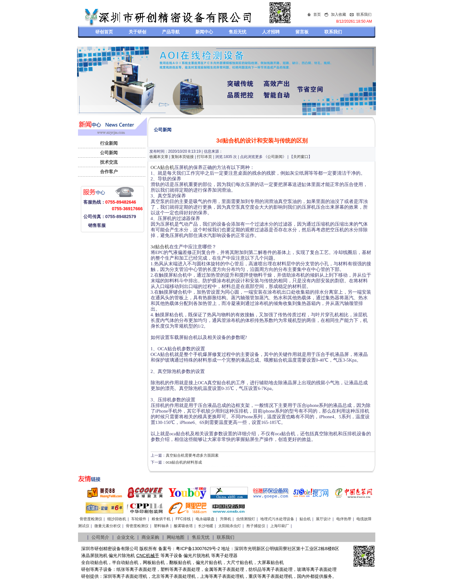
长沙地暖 (205, 526)
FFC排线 (183, 519)
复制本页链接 (182, 157)
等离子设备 (171, 555)
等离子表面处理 (140, 569)
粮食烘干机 (161, 519)
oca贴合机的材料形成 (184, 462)
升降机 (225, 519)
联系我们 (364, 14)
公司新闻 (109, 152)
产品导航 (171, 31)
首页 (317, 14)
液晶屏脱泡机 (94, 555)
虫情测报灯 (245, 519)
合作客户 (109, 171)
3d (153, 246)
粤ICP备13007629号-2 (198, 548)
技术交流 (109, 162)
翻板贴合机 (180, 562)
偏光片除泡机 (122, 555)
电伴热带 (343, 519)
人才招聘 (271, 31)
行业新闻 (109, 143)
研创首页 (104, 31)
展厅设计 (323, 519)
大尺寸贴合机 (239, 562)
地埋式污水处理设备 (277, 519)
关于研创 (137, 31)
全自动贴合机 (94, 562)
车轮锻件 (138, 519)
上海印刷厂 (279, 526)
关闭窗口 (300, 157)
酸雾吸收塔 (183, 526)
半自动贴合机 (125, 562)
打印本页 (204, 157)
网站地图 (175, 537)
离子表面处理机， (279, 576)
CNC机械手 (147, 555)
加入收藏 (338, 14)
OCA (155, 167)
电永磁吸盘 (205, 519)
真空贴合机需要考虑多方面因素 (192, 455)
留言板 (302, 31)
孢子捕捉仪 (255, 526)
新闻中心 (204, 31)
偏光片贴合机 (209, 562)
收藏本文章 (158, 157)
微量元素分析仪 (107, 526)
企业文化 (125, 537)
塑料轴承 (161, 526)
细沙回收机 (116, 519)
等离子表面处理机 (129, 576)
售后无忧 (237, 31)
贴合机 (167, 167)
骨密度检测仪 (91, 519)
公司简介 (100, 537)
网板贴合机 (154, 562)
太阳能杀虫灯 (229, 526)
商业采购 (150, 537)
